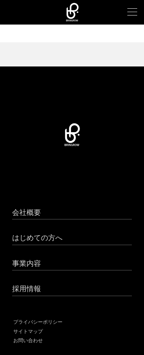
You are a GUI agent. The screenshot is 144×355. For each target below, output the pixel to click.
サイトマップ (28, 331)
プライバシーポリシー (38, 322)
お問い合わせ (28, 340)
